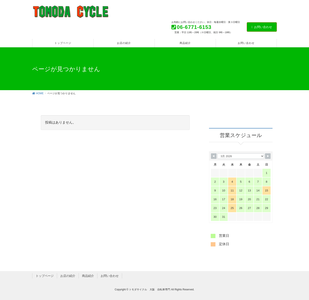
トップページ (45, 276)
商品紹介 (88, 276)
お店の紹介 (67, 276)
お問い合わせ (261, 27)
